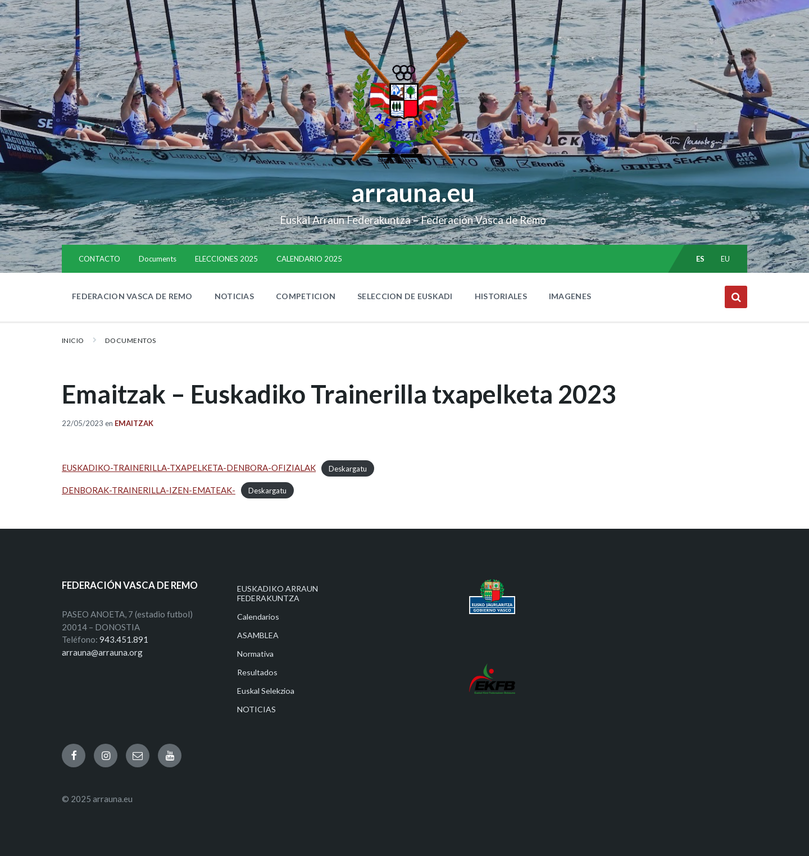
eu (725, 258)
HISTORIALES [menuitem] (501, 296)
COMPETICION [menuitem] (305, 296)
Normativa (255, 653)
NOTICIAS (256, 709)
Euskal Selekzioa (265, 690)
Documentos (130, 340)
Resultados (257, 672)
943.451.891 (123, 639)
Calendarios (258, 616)
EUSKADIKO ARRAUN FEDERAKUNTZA (277, 593)
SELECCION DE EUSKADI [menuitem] (405, 296)
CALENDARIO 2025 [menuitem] (309, 258)
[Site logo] (405, 169)
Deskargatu (348, 468)
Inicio (73, 340)
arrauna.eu (413, 192)
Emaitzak (134, 423)
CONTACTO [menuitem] (99, 258)
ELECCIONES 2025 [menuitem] (226, 258)
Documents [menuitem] (157, 258)
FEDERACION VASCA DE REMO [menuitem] (132, 296)
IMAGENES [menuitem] (570, 296)
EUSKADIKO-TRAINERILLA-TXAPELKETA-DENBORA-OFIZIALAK (189, 468)
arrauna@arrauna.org (102, 652)
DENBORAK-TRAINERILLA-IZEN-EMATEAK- (148, 490)
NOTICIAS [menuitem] (234, 296)
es (700, 258)
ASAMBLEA (258, 635)
